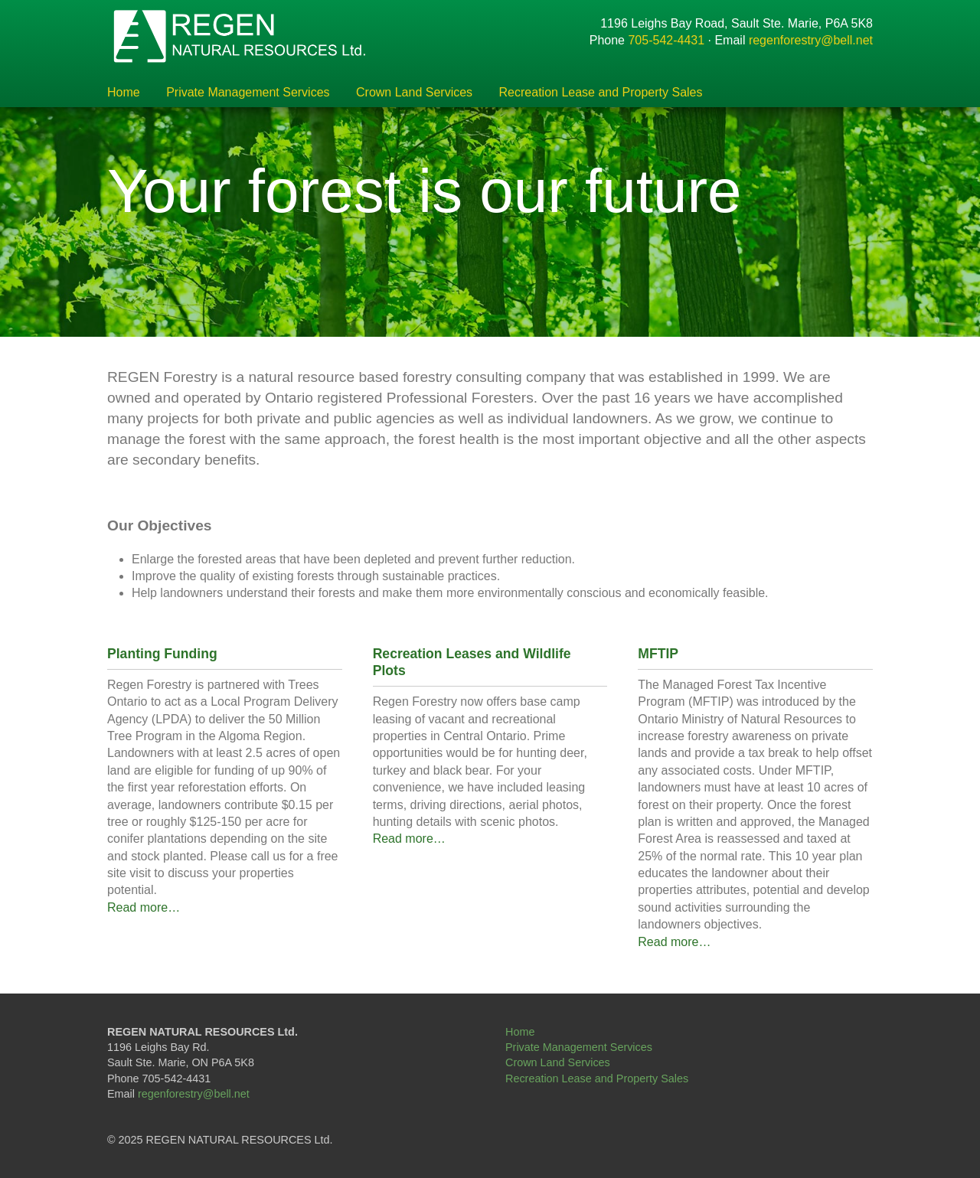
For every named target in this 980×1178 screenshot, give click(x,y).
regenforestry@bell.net (811, 40)
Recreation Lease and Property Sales (601, 92)
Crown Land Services (414, 92)
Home (123, 92)
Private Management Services (247, 92)
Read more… (143, 907)
